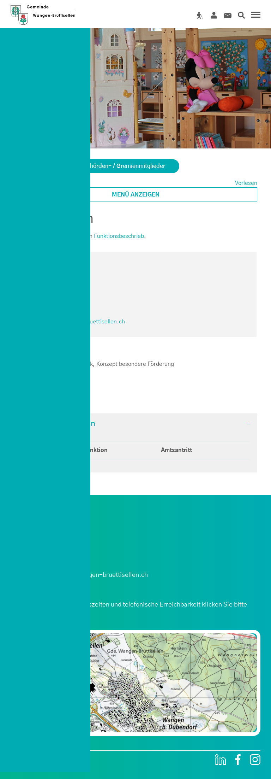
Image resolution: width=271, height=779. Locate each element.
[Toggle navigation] (254, 15)
